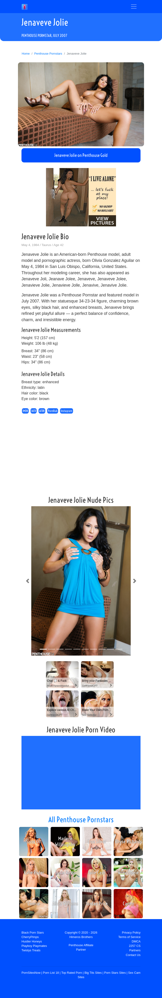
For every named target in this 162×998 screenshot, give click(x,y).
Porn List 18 (51, 972)
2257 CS (135, 946)
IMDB (25, 411)
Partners (135, 950)
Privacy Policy (131, 932)
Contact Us (133, 955)
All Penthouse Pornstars (81, 819)
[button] (27, 581)
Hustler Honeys (31, 941)
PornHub (52, 411)
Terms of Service (129, 937)
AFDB (42, 411)
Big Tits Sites (93, 972)
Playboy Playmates (34, 946)
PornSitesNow (30, 972)
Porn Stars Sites (115, 972)
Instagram (66, 411)
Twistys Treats (30, 950)
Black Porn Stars (32, 932)
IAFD (33, 411)
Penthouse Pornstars (48, 53)
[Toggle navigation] (133, 6)
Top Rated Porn (71, 972)
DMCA (136, 941)
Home (26, 53)
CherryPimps (30, 937)
